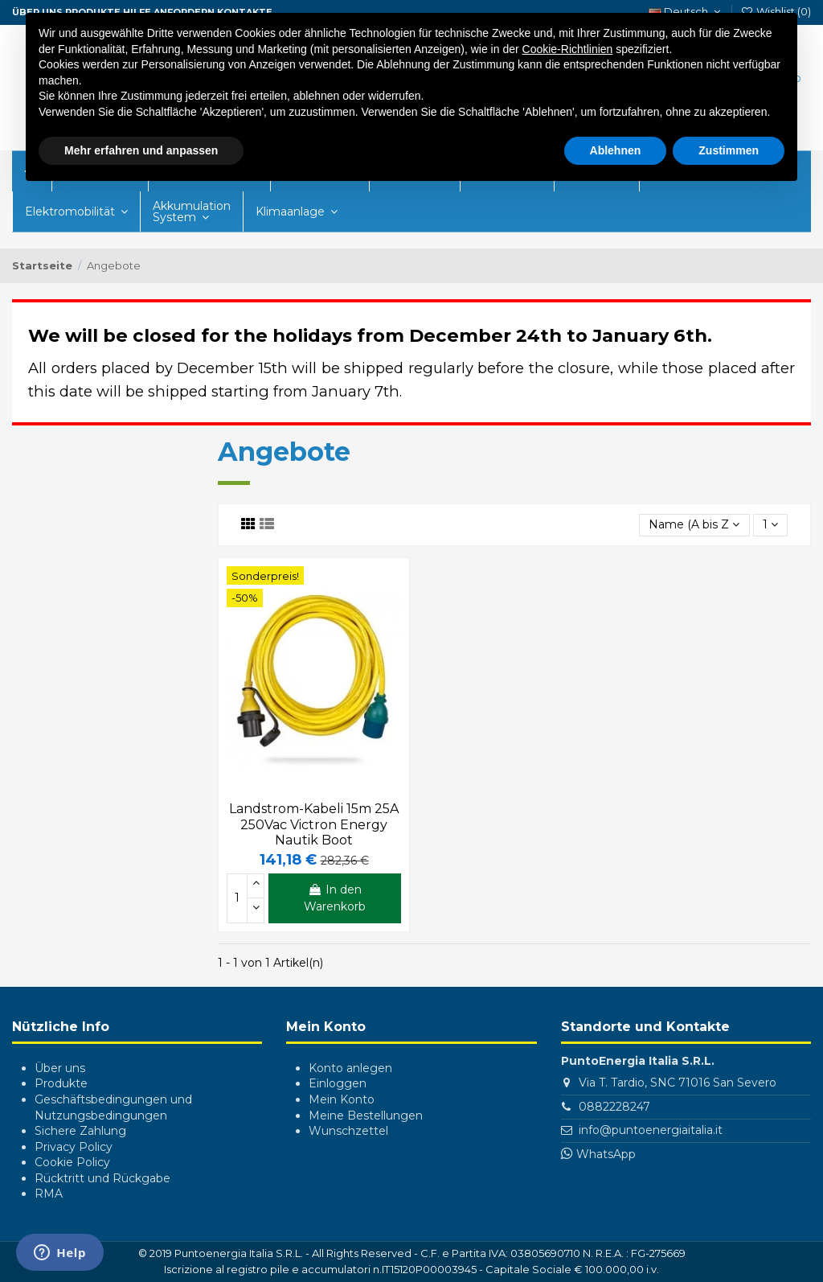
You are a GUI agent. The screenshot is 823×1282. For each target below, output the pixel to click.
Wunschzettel (348, 1131)
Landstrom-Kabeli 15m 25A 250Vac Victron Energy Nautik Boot (314, 824)
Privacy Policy (74, 1147)
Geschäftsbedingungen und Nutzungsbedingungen (113, 1107)
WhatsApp (606, 1154)
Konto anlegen (350, 1068)
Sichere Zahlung (80, 1131)
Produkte (61, 1083)
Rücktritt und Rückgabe (102, 1178)
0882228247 (614, 1106)
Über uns (60, 1068)
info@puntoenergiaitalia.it (651, 1130)
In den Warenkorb (335, 898)
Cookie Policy (72, 1162)
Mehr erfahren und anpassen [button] (141, 150)
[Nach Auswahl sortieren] (694, 525)
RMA (49, 1193)
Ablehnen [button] (615, 150)
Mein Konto (342, 1099)
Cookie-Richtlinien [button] (567, 49)
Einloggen (337, 1083)
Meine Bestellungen (366, 1115)
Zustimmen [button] (728, 150)
